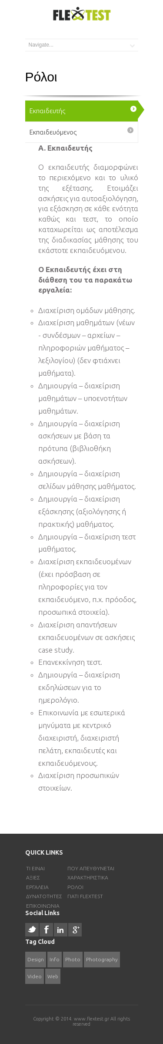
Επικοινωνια (43, 906)
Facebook (46, 929)
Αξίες (33, 877)
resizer (25, 937)
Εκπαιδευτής (47, 111)
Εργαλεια (37, 887)
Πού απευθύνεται (90, 868)
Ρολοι (75, 887)
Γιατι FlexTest (85, 896)
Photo (72, 959)
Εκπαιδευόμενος (53, 132)
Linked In (60, 929)
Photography (102, 959)
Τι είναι (35, 868)
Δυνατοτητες (44, 896)
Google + (75, 929)
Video (34, 976)
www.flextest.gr (92, 1018)
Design (35, 959)
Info (55, 959)
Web (52, 976)
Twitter (32, 929)
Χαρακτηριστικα (87, 877)
